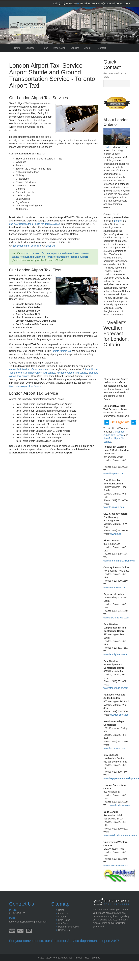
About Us (63, 913)
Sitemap (96, 957)
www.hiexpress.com (113, 473)
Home (18, 47)
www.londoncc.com (119, 805)
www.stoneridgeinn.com (115, 688)
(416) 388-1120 (68, 3)
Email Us (50, 245)
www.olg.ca (115, 534)
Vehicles (75, 48)
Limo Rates (64, 920)
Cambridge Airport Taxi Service (39, 372)
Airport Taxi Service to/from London (27, 369)
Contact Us (64, 930)
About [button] (88, 48)
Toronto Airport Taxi (61, 351)
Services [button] (31, 48)
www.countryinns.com (114, 587)
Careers (62, 916)
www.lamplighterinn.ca (115, 654)
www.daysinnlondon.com (116, 617)
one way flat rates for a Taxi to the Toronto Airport (34, 224)
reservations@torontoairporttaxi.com (109, 3)
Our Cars (63, 923)
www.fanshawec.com (114, 748)
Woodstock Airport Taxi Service (25, 386)
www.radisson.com (119, 714)
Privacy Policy (82, 957)
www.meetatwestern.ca (115, 865)
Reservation (59, 48)
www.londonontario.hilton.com (119, 560)
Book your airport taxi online (27, 245)
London (107, 147)
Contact (102, 48)
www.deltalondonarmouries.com (120, 835)
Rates (45, 48)
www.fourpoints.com (113, 507)
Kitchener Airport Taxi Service (72, 372)
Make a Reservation (68, 926)
